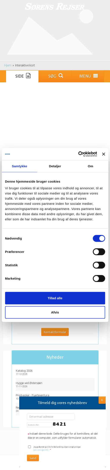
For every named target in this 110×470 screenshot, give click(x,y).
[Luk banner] (103, 154)
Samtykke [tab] (19, 166)
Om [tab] (90, 166)
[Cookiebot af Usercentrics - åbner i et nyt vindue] (78, 154)
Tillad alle (55, 298)
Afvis (55, 312)
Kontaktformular (55, 332)
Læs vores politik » (41, 450)
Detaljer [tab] (55, 166)
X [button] (102, 400)
